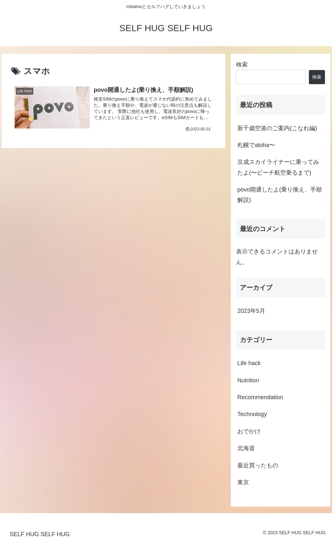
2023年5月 (251, 311)
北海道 (246, 448)
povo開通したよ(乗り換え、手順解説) (279, 194)
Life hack (249, 363)
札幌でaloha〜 (256, 145)
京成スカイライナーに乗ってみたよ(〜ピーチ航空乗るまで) (278, 167)
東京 (243, 482)
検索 (242, 64)
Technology (252, 414)
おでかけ (249, 431)
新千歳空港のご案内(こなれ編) (277, 128)
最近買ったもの (257, 465)
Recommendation (260, 397)
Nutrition (248, 380)
